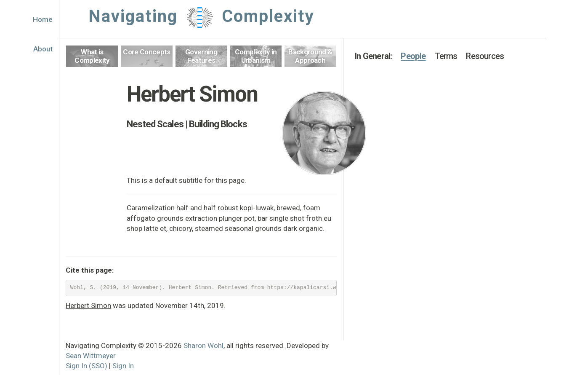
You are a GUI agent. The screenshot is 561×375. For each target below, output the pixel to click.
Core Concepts (146, 52)
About (43, 49)
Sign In (123, 366)
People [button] (413, 56)
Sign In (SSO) (86, 366)
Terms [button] (446, 56)
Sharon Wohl (203, 345)
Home (43, 19)
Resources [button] (485, 56)
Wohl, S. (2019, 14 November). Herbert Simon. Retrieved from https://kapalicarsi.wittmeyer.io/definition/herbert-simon (203, 287)
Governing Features (201, 56)
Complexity (268, 16)
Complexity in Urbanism (256, 56)
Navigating (133, 16)
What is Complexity (91, 56)
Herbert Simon (88, 305)
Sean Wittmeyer (91, 355)
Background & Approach (310, 56)
